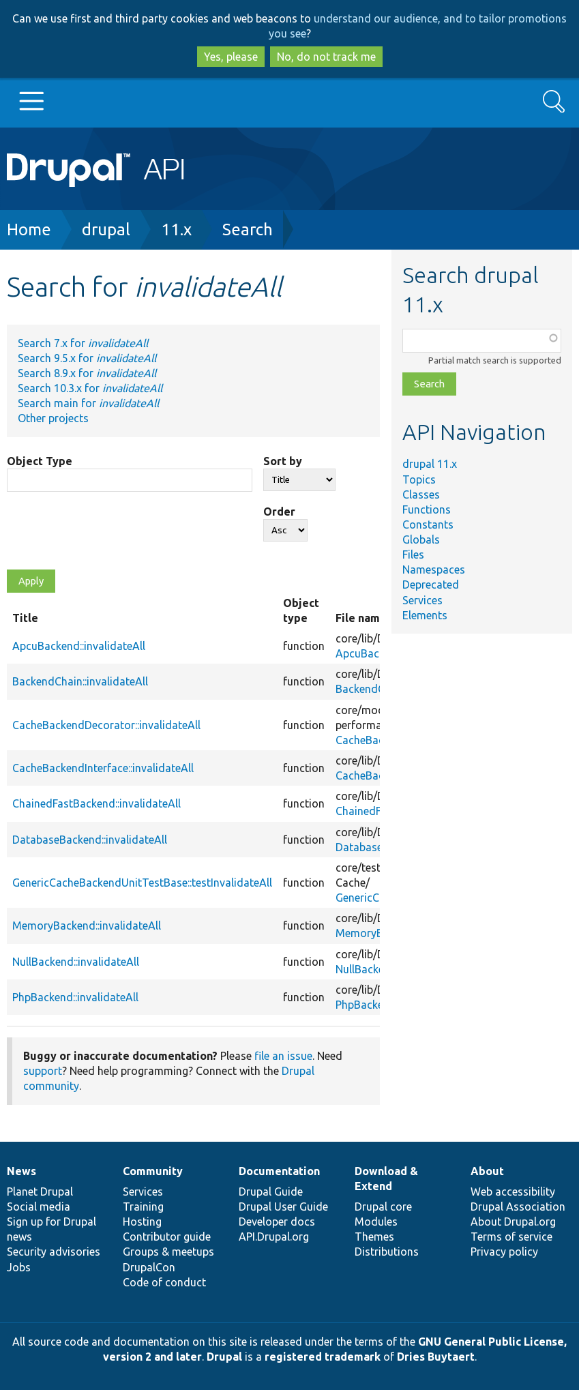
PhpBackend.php (376, 1005)
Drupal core (383, 1206)
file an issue (283, 1056)
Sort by (282, 461)
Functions (426, 509)
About (487, 1171)
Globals (421, 539)
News (21, 1171)
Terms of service (511, 1236)
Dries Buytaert (436, 1356)
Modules (376, 1221)
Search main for (88, 403)
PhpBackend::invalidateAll (75, 997)
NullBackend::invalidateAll (75, 962)
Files (413, 554)
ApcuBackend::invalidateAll (78, 646)
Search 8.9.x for (87, 373)
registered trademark (323, 1356)
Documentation (279, 1171)
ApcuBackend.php (380, 653)
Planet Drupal (40, 1191)
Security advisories (53, 1251)
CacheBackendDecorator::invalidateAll (106, 725)
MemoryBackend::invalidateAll (86, 925)
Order (279, 511)
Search (247, 229)
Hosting (142, 1221)
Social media (38, 1206)
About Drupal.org (513, 1221)
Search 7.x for (83, 343)
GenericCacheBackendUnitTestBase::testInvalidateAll (142, 882)
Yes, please (231, 56)
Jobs (19, 1267)
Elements (424, 615)
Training (143, 1206)
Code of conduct (164, 1282)
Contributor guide (167, 1236)
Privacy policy (504, 1251)
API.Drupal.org (274, 1236)
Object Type (39, 461)
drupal (106, 229)
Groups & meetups (168, 1251)
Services (422, 600)
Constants (428, 524)
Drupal (224, 1356)
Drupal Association (518, 1206)
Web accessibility (513, 1191)
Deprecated (430, 584)
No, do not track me (326, 56)
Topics (419, 479)
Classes (421, 494)
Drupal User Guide (283, 1206)
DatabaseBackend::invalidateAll (89, 839)
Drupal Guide (271, 1191)
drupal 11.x (429, 464)
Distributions (387, 1251)
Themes (374, 1236)
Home (29, 229)
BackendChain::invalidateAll (80, 681)
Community (153, 1171)
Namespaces (433, 569)
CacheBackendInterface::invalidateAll (103, 768)
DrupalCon (149, 1267)
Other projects (53, 418)
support (42, 1071)
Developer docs (277, 1221)
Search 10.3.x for (90, 388)
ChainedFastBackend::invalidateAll (96, 803)
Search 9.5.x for (87, 358)
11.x (176, 229)
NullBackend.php (376, 969)
